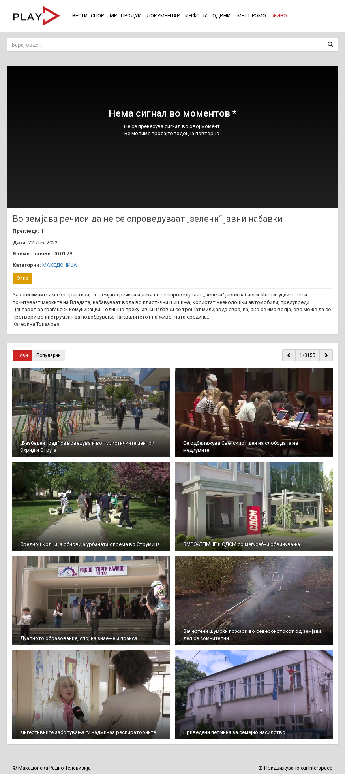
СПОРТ (99, 16)
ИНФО (192, 16)
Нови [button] (22, 355)
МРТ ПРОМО (251, 16)
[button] (279, 16)
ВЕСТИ (80, 16)
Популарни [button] (48, 355)
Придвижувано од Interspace (295, 768)
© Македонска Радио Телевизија (52, 768)
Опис (22, 278)
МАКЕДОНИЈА (59, 265)
